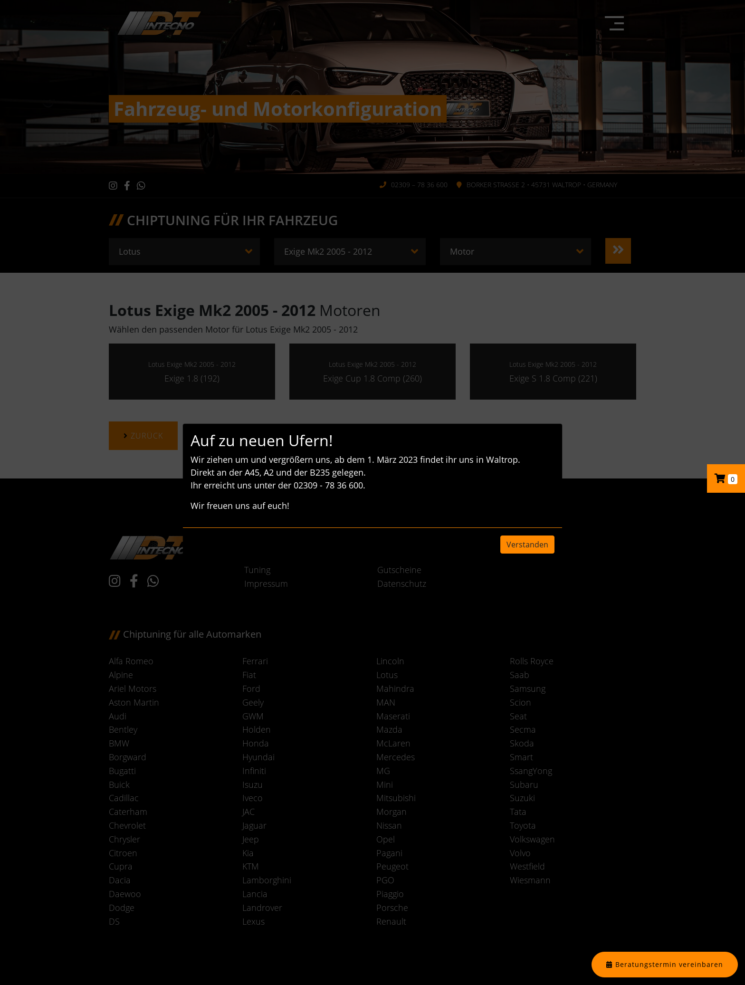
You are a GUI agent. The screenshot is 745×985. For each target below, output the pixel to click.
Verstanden (527, 544)
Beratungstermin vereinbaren (669, 964)
